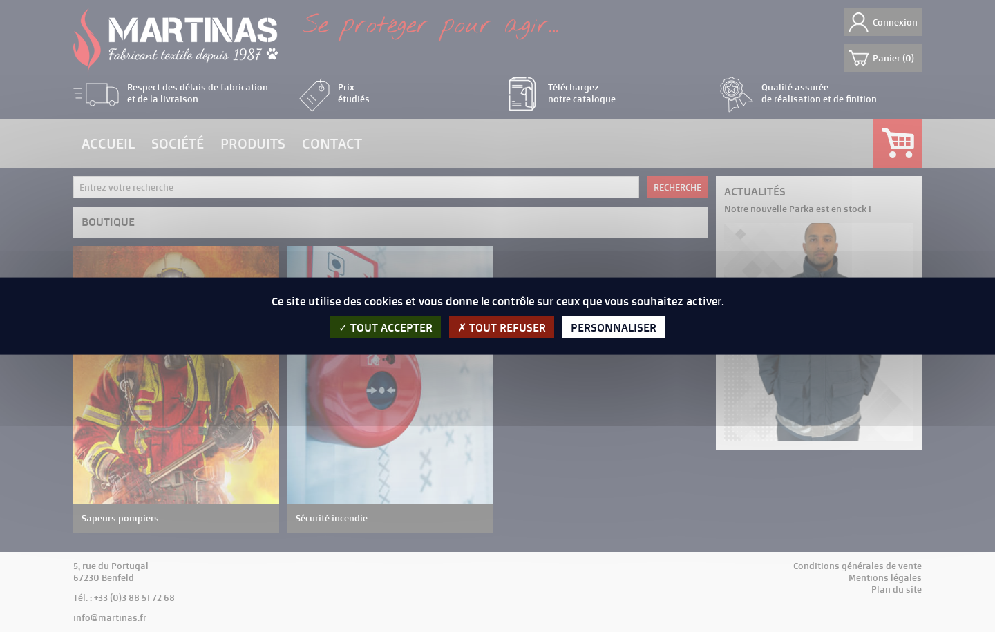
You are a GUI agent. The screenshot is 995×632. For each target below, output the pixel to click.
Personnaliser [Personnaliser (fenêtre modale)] (613, 327)
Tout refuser (501, 327)
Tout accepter (386, 327)
